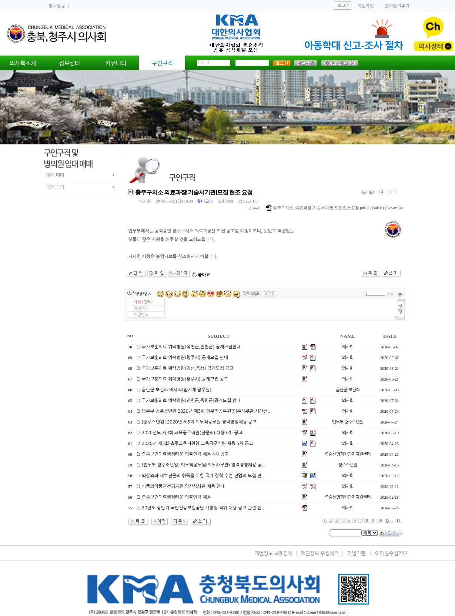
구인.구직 (55, 187)
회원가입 (365, 6)
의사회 (145, 201)
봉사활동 (57, 6)
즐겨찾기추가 (397, 6)
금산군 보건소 (347, 390)
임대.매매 (55, 175)
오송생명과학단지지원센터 (347, 454)
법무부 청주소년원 (348, 422)
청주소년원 (347, 465)
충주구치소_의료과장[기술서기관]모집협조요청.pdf (315, 207)
